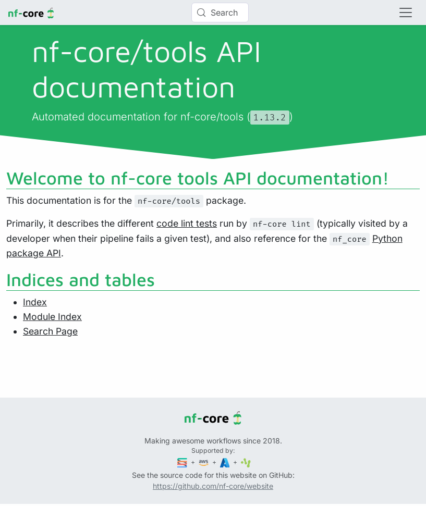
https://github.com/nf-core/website (213, 486)
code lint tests (186, 223)
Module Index (52, 316)
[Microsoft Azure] (226, 462)
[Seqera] (183, 462)
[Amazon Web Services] (204, 462)
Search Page (50, 331)
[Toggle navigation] (406, 12)
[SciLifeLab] (246, 462)
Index (35, 302)
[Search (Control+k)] (220, 12)
